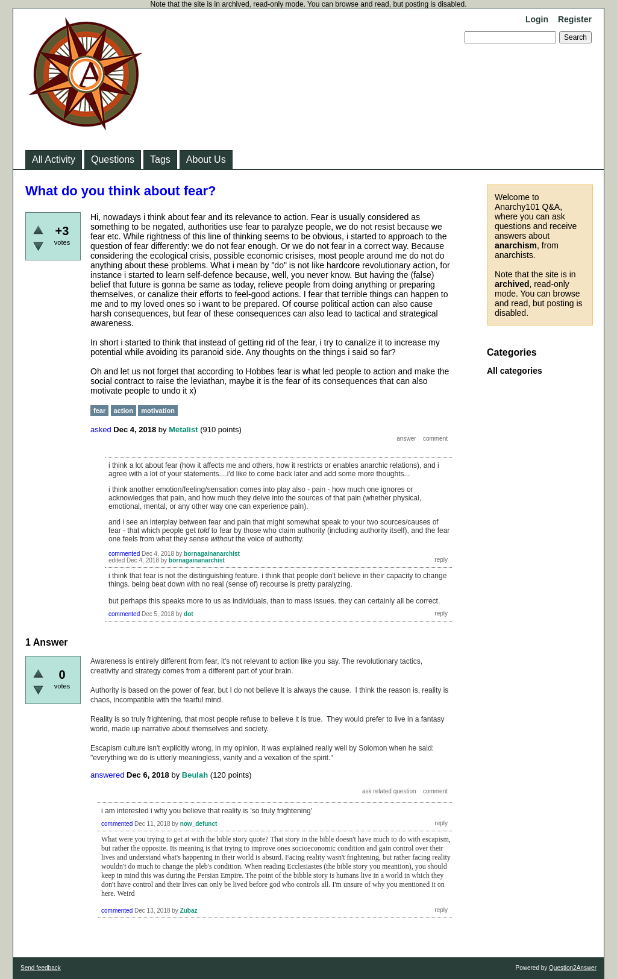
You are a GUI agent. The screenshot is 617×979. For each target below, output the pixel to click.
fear (99, 410)
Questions (112, 159)
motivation (158, 410)
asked (100, 429)
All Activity (53, 159)
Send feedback (40, 968)
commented (124, 553)
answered (107, 774)
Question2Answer (573, 968)
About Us (206, 159)
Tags (160, 159)
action (123, 410)
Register (575, 19)
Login (536, 19)
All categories (514, 371)
